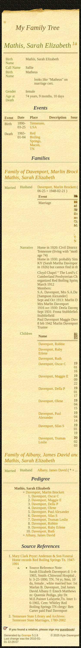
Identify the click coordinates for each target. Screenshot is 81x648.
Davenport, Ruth (50, 358)
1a (74, 43)
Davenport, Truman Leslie (50, 519)
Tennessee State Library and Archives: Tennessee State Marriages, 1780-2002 (39, 618)
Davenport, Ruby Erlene (48, 527)
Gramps (26, 635)
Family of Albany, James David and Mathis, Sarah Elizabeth (42, 457)
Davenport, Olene (50, 401)
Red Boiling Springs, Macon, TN (35, 141)
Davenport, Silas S (51, 426)
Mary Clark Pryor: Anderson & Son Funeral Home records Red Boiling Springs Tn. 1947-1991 (43, 560)
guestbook (67, 629)
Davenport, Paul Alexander (49, 415)
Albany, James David (52, 470)
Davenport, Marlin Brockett (56, 187)
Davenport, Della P (51, 388)
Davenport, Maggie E (53, 376)
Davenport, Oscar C (52, 364)
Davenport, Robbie (51, 344)
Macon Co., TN (75, 221)
